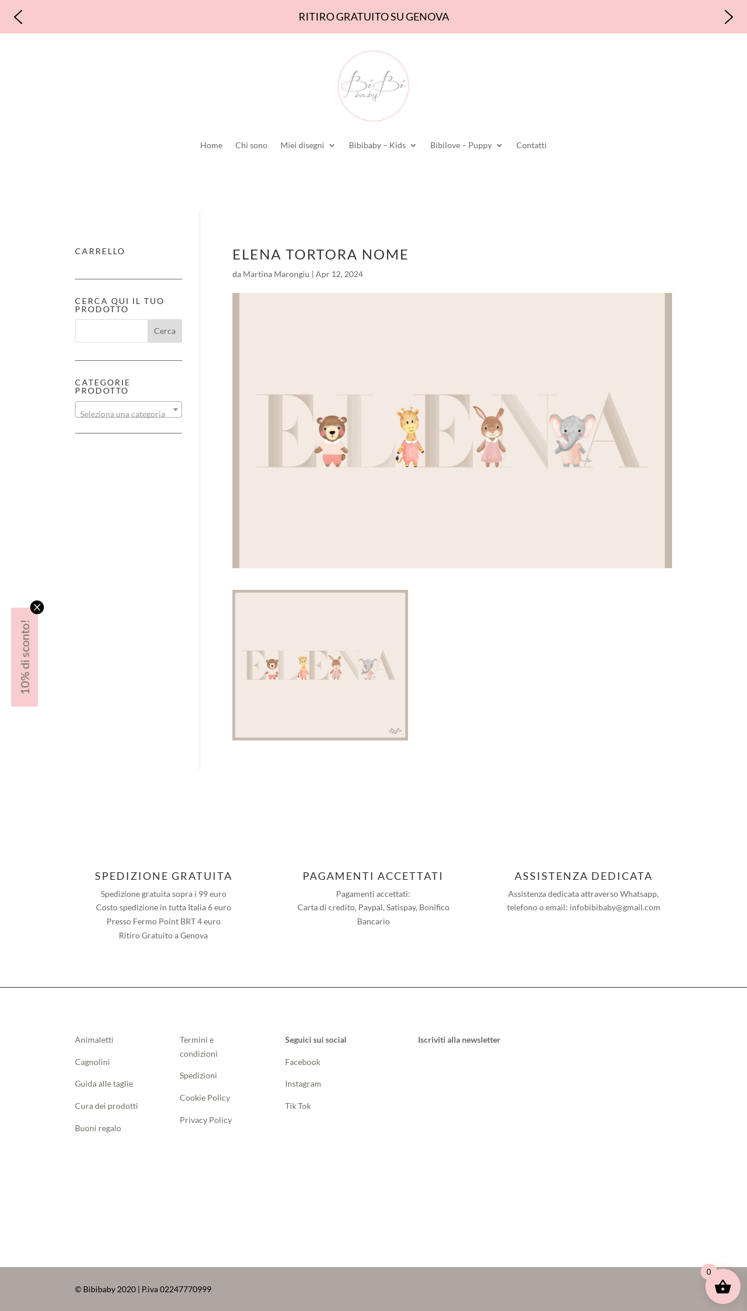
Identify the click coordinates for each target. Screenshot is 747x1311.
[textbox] (128, 414)
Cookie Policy (205, 1097)
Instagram (303, 1083)
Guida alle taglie (104, 1083)
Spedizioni (198, 1075)
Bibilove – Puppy (461, 145)
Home (211, 145)
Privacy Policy (206, 1120)
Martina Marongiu (276, 274)
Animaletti (94, 1039)
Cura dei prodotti (106, 1106)
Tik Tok (298, 1106)
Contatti (531, 145)
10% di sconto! (25, 657)
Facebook (303, 1062)
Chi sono (251, 145)
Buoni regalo (98, 1128)
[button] (18, 17)
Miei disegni (302, 145)
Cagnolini (92, 1062)
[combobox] (128, 409)
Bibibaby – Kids (377, 145)
